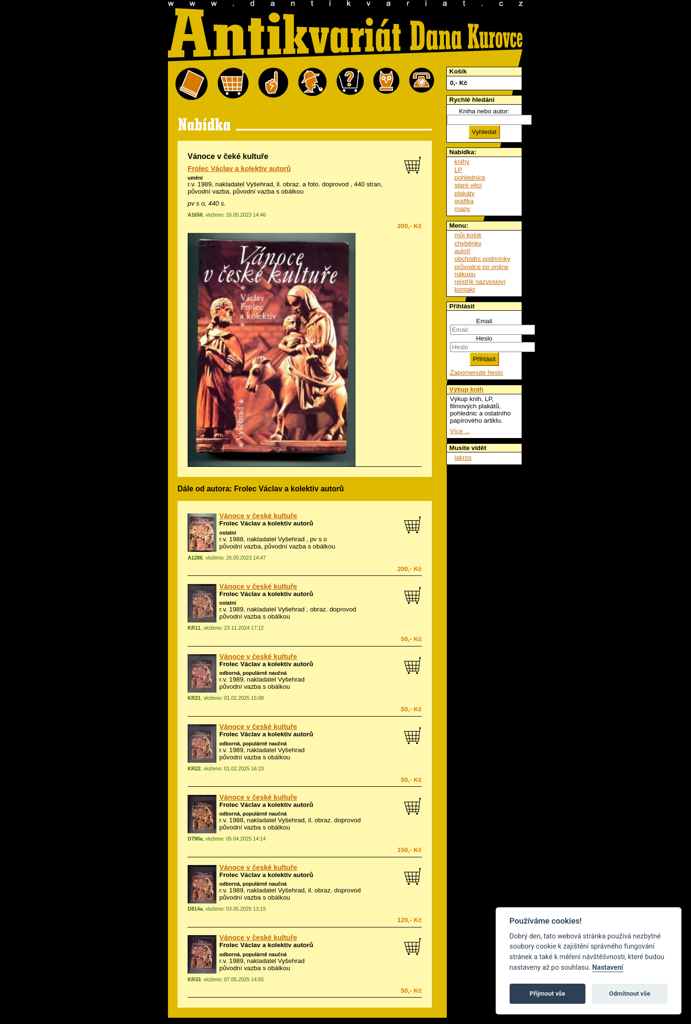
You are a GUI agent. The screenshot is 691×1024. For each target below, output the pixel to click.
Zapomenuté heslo (476, 372)
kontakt (464, 289)
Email (484, 321)
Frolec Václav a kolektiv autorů (239, 168)
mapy (462, 208)
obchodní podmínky (482, 258)
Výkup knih (466, 389)
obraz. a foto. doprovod (316, 184)
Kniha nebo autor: (484, 111)
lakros (463, 457)
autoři (462, 251)
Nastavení (607, 967)
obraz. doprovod (338, 820)
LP (458, 169)
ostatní (227, 533)
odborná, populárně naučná (252, 673)
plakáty (464, 193)
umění (195, 178)
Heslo (484, 338)
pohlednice (469, 177)
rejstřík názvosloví (480, 281)
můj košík (467, 235)
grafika (464, 201)
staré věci (468, 185)
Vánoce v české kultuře (258, 516)
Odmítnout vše (629, 993)
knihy (461, 161)
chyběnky (467, 243)
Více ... (460, 431)
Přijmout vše (547, 993)
